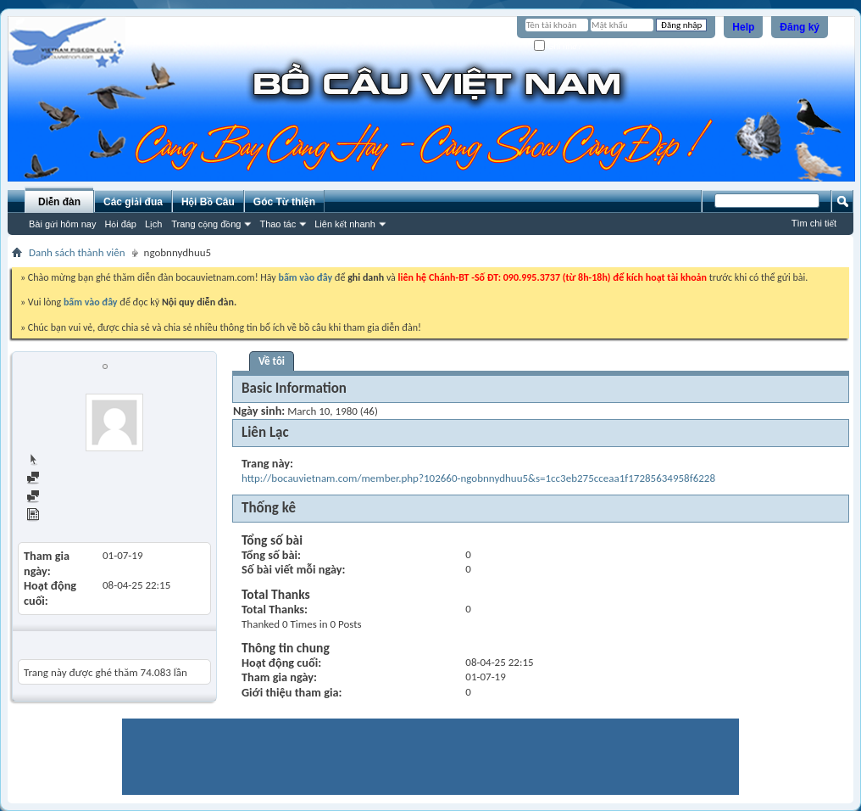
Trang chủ (56, 460)
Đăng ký (799, 27)
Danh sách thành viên (77, 252)
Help (743, 27)
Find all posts (63, 479)
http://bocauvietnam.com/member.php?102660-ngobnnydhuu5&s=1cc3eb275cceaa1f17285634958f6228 (478, 478)
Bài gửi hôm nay (62, 224)
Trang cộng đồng (206, 224)
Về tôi (271, 361)
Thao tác (277, 224)
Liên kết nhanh (344, 224)
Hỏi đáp (120, 224)
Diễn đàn (59, 202)
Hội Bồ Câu (208, 202)
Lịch (153, 224)
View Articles (63, 516)
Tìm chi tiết (814, 223)
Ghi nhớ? (558, 46)
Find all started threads (85, 497)
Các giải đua (133, 202)
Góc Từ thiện (284, 202)
